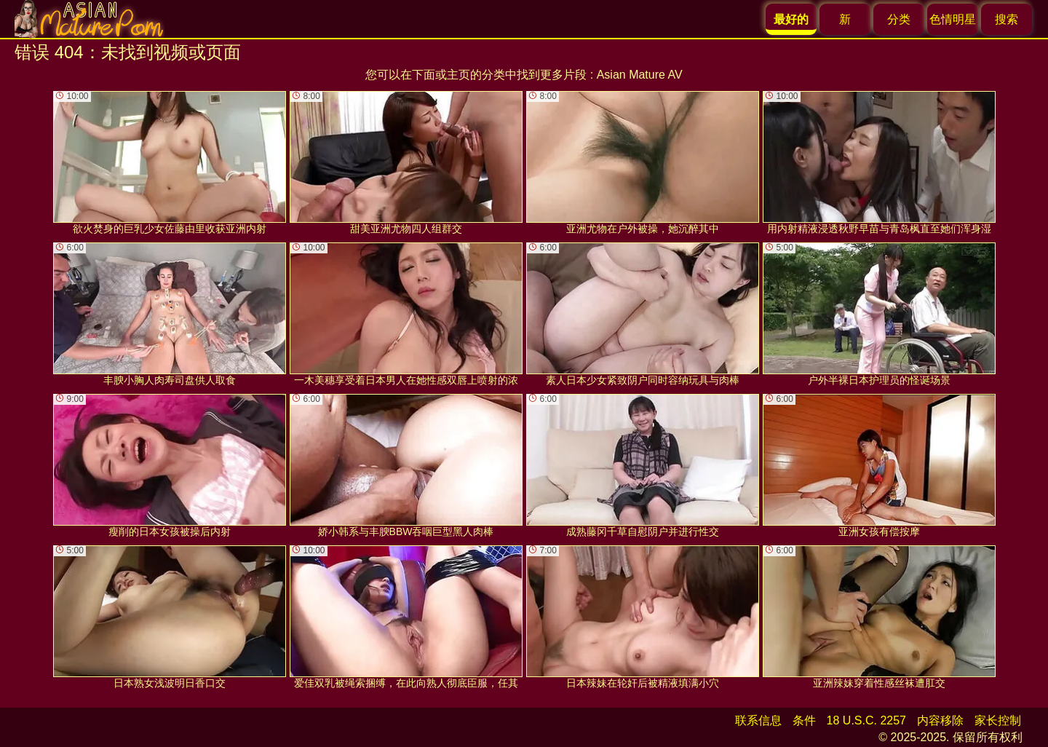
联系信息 (758, 720)
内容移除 (940, 720)
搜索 (1006, 19)
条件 (804, 720)
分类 (898, 19)
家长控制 (997, 720)
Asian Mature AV (640, 74)
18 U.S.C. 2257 (866, 720)
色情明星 (952, 19)
